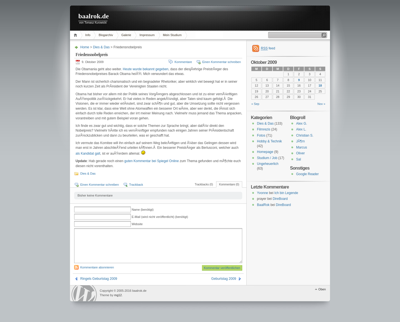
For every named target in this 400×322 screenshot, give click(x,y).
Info (87, 35)
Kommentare (183, 62)
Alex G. (301, 123)
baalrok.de (93, 16)
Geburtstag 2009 (223, 285)
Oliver (300, 153)
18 (320, 85)
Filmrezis (263, 129)
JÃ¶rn (300, 141)
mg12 (118, 301)
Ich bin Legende (286, 193)
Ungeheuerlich (267, 164)
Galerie (126, 35)
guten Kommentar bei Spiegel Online (151, 161)
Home (76, 35)
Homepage (265, 152)
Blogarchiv (106, 35)
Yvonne (262, 193)
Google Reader (307, 174)
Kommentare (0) (229, 184)
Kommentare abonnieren (97, 274)
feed (268, 48)
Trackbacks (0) (204, 184)
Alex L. (301, 129)
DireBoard (280, 199)
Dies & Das (101, 47)
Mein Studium (172, 35)
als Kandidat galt (88, 153)
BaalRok (263, 205)
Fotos (261, 135)
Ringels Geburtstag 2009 (98, 285)
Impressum (146, 35)
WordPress (84, 300)
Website (137, 224)
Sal (298, 159)
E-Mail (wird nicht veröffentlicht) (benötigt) (160, 216)
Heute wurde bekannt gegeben (145, 69)
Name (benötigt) (143, 209)
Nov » (321, 103)
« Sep (255, 103)
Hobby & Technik (269, 141)
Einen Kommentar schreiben (221, 62)
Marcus (301, 147)
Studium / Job (267, 158)
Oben (322, 296)
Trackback (136, 184)
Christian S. (304, 135)
